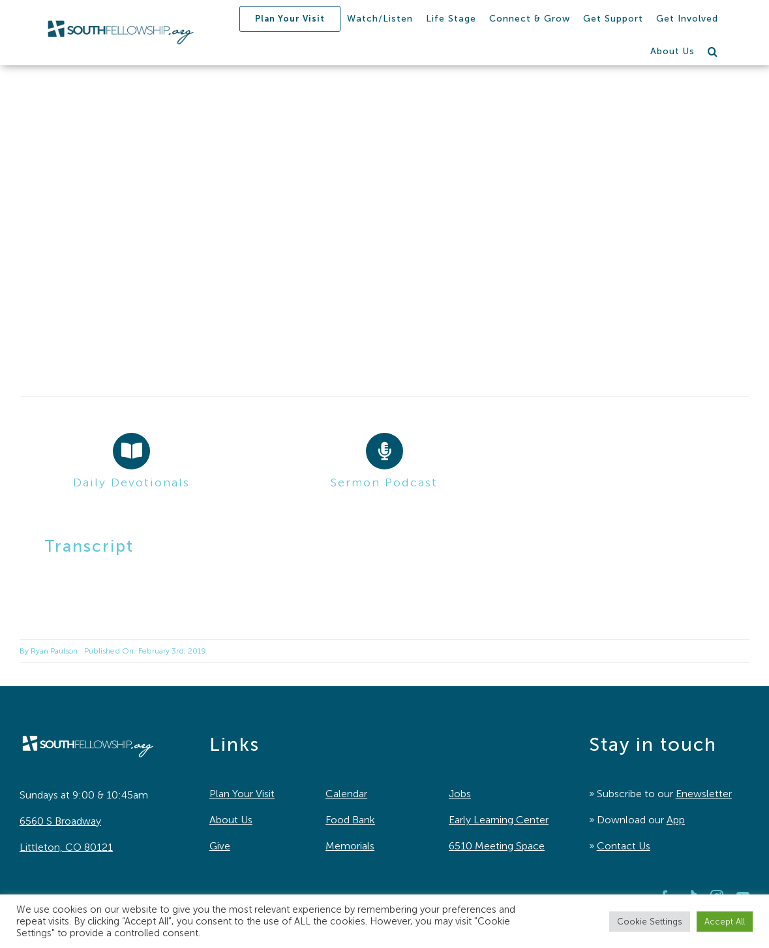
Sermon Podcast (384, 482)
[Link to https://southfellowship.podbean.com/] (384, 451)
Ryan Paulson (54, 651)
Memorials (349, 846)
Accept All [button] (724, 921)
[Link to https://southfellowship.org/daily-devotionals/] (131, 451)
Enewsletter (704, 793)
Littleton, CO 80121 (66, 847)
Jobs (460, 793)
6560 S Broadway (60, 821)
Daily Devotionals (131, 482)
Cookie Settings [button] (649, 921)
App (676, 820)
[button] (713, 51)
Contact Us (623, 846)
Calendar (346, 793)
